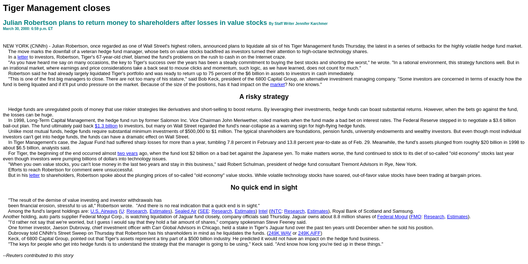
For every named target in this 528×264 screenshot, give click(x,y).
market (277, 84)
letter (23, 57)
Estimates (160, 211)
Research (136, 211)
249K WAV (279, 233)
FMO (416, 216)
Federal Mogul (392, 216)
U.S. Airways (104, 211)
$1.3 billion (106, 126)
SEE (204, 211)
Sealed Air (186, 211)
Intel (263, 211)
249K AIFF (309, 233)
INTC (275, 211)
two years (127, 153)
